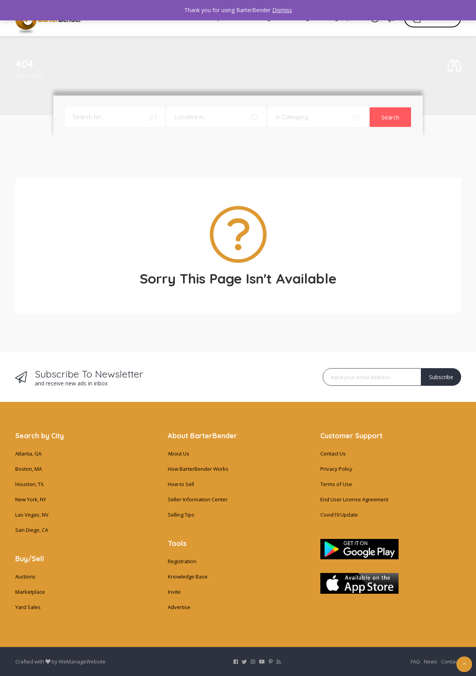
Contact (450, 661)
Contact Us (333, 453)
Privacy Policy (336, 468)
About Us (178, 453)
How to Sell (181, 484)
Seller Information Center (198, 499)
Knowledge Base (188, 576)
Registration (182, 561)
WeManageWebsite (82, 661)
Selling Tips (181, 514)
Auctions (25, 576)
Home (22, 75)
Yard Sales (28, 607)
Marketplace (30, 591)
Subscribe (441, 377)
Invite (174, 591)
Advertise (179, 607)
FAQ (415, 661)
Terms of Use (336, 484)
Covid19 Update (339, 514)
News (430, 661)
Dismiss (282, 10)
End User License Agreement (354, 499)
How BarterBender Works (198, 468)
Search (390, 117)
